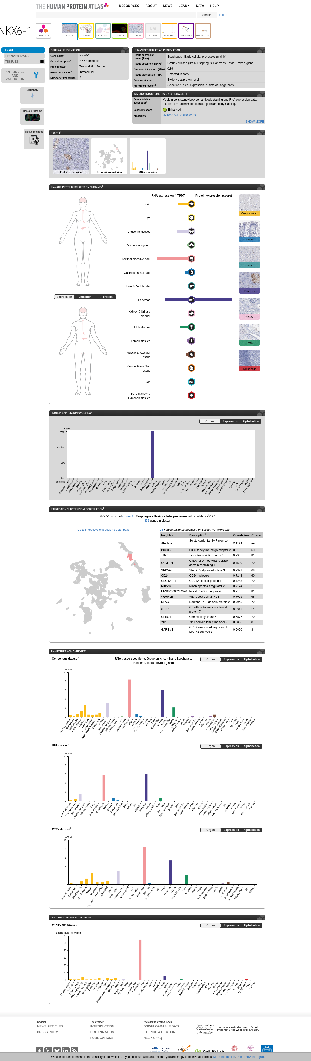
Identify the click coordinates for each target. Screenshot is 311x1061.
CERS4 (166, 617)
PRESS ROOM (47, 1032)
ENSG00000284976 (174, 591)
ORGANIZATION (102, 1032)
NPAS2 (165, 602)
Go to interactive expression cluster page (103, 529)
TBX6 (164, 555)
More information (224, 1057)
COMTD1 (167, 563)
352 (146, 520)
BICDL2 (166, 550)
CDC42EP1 (168, 581)
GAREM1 (167, 629)
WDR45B (167, 596)
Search (207, 15)
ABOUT (151, 5)
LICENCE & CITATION (159, 1032)
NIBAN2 (166, 586)
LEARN (184, 5)
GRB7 (165, 609)
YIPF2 (165, 622)
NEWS (168, 5)
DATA (200, 5)
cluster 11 (128, 516)
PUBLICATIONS (102, 1038)
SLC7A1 (166, 542)
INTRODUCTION (102, 1026)
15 (161, 529)
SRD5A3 (166, 570)
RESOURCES (129, 5)
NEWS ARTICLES (50, 1026)
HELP (214, 5)
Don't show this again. (251, 1057)
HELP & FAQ (152, 1038)
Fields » (222, 15)
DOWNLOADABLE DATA (161, 1026)
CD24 (165, 575)
